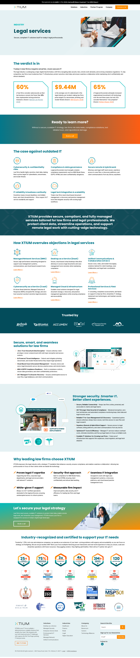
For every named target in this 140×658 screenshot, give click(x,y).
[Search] (122, 627)
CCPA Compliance (72, 651)
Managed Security (48, 628)
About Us (84, 626)
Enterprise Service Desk (50, 631)
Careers (83, 631)
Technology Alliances (87, 633)
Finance (64, 628)
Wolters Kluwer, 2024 (106, 102)
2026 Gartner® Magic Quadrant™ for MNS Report (81, 2)
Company (109, 7)
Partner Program (96, 7)
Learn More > (18, 270)
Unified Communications (50, 640)
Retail (64, 631)
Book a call (70, 136)
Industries (84, 7)
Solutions (74, 7)
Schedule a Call (121, 7)
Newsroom (84, 628)
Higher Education (67, 636)
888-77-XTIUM (21, 643)
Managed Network (49, 637)
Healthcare (65, 626)
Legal (64, 633)
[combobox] (110, 627)
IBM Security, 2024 (76, 100)
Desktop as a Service (49, 626)
